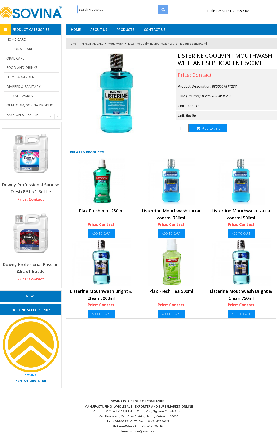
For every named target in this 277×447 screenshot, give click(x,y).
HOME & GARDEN (20, 77)
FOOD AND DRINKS (22, 67)
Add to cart (208, 128)
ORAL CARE (15, 58)
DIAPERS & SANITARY (23, 86)
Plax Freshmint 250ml (101, 211)
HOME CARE (16, 39)
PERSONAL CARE (92, 44)
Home (73, 44)
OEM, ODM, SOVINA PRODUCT (30, 105)
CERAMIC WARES (19, 96)
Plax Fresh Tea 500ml (171, 291)
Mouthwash (115, 44)
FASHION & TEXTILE (22, 114)
